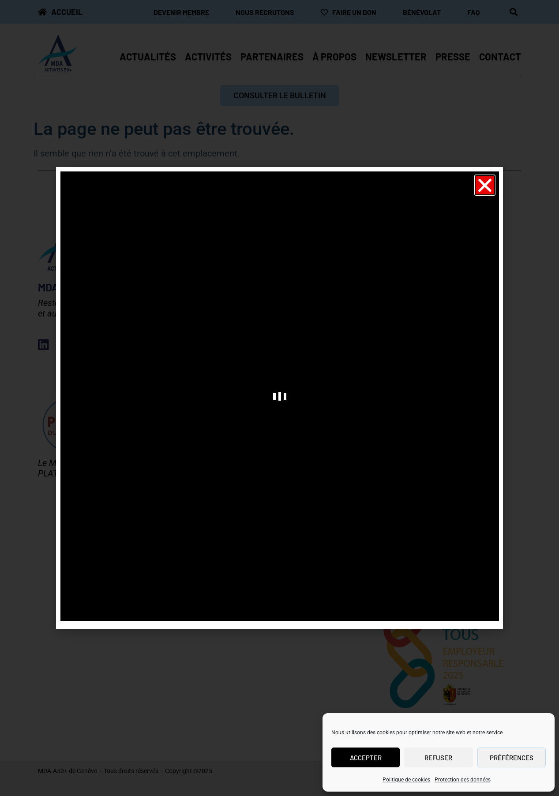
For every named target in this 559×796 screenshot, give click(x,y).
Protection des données (463, 780)
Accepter (366, 758)
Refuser (438, 758)
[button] (485, 185)
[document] (279, 398)
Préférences (511, 758)
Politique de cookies (406, 780)
